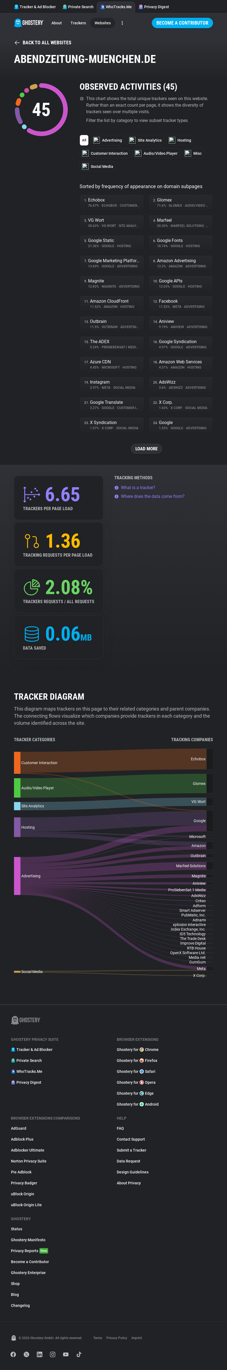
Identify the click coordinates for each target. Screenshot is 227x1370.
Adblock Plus (22, 1139)
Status (16, 1229)
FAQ (120, 1128)
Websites (103, 23)
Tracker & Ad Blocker (35, 6)
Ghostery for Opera (136, 1082)
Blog (15, 1295)
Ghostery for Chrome (138, 1050)
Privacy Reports (29, 1251)
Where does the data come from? (149, 496)
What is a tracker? (134, 487)
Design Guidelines (133, 1172)
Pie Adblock (21, 1172)
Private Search (78, 6)
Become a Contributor (182, 23)
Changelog (20, 1306)
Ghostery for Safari (136, 1072)
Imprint (137, 1338)
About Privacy (129, 1183)
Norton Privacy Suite (28, 1161)
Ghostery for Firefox (137, 1061)
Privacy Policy (116, 1338)
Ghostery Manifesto (28, 1240)
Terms (97, 1338)
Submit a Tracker (131, 1150)
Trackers (78, 23)
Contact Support (131, 1139)
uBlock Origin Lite (26, 1205)
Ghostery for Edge (135, 1093)
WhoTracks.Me (116, 6)
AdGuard (18, 1128)
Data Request (128, 1161)
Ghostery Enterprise (28, 1273)
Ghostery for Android (138, 1104)
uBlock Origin (22, 1194)
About (56, 23)
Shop (15, 1284)
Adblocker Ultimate (27, 1150)
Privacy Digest (153, 6)
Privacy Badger (24, 1183)
